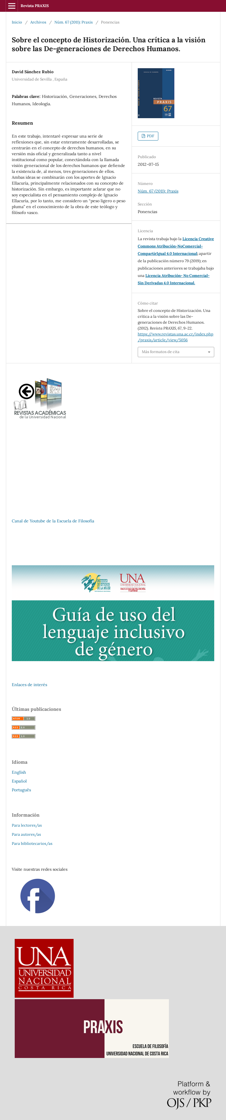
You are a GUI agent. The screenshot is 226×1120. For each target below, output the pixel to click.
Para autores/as (26, 834)
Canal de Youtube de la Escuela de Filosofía (53, 521)
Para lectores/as (27, 825)
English (19, 772)
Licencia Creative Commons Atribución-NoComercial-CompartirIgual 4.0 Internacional (176, 246)
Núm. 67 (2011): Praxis (73, 22)
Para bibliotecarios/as (32, 843)
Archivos (38, 22)
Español (19, 781)
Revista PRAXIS (35, 5)
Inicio (17, 22)
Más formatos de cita (161, 351)
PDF (150, 135)
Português (21, 790)
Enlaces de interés (29, 684)
